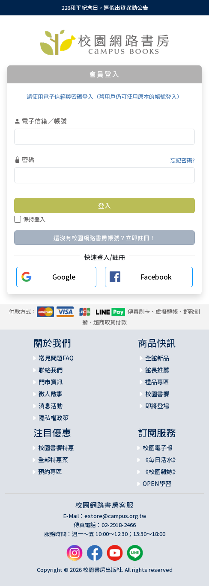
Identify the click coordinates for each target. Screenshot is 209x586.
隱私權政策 (54, 417)
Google (63, 276)
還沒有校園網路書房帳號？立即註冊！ (104, 237)
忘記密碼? (182, 160)
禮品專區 (157, 381)
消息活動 (51, 405)
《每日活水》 (161, 459)
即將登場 (157, 405)
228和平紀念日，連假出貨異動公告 (104, 7)
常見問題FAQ (56, 357)
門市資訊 (51, 381)
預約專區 (50, 471)
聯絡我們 (51, 369)
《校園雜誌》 (161, 471)
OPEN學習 (157, 483)
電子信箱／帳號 (40, 120)
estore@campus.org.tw (115, 516)
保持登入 (29, 219)
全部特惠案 (53, 459)
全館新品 (157, 357)
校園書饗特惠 (56, 447)
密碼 (24, 159)
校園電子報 (158, 447)
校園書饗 (157, 393)
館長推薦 (157, 369)
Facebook (156, 276)
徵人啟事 (51, 393)
